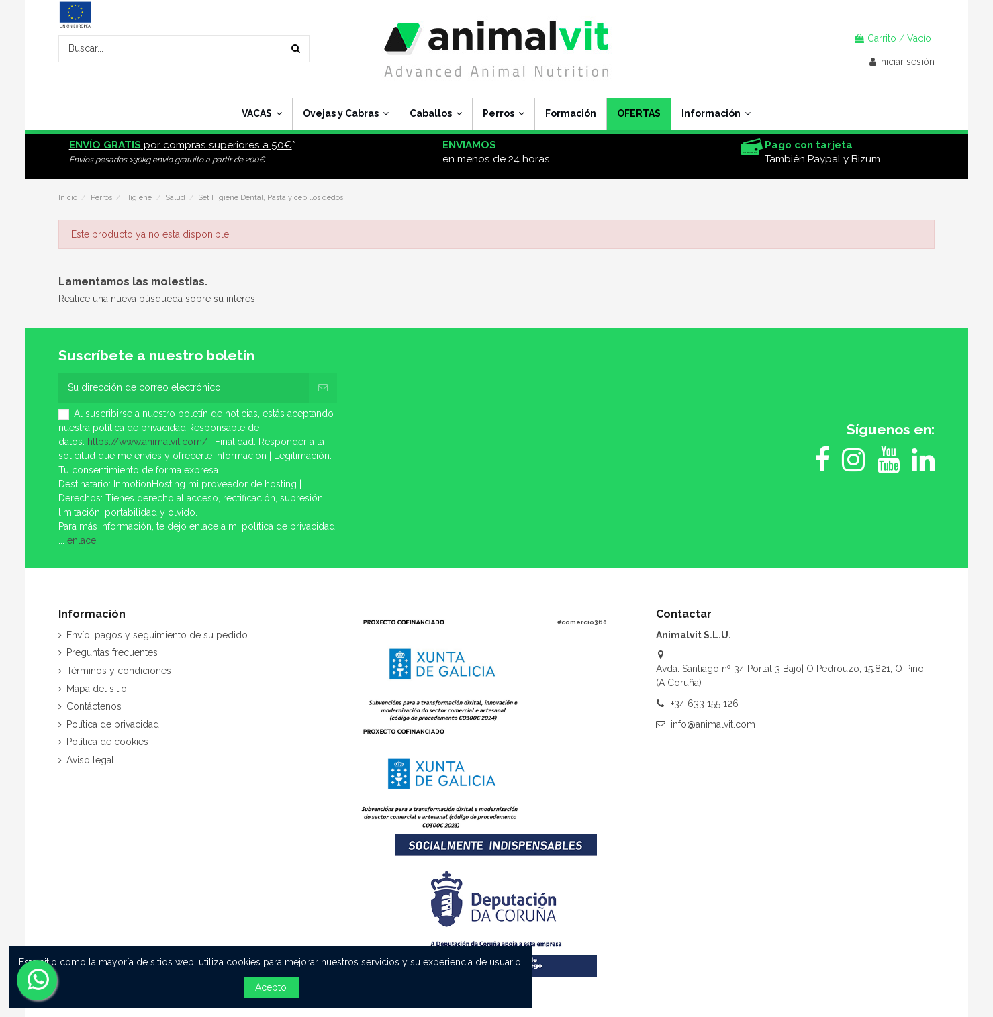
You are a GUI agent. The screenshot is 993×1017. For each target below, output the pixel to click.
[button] (716, 114)
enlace (81, 540)
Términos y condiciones (118, 670)
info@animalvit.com (713, 724)
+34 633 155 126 (705, 703)
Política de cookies (107, 741)
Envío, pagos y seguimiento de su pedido (157, 635)
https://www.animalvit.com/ (147, 441)
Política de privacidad (112, 724)
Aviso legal (90, 760)
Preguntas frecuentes (112, 652)
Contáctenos (94, 706)
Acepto (271, 987)
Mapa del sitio (96, 688)
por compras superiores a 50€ (180, 145)
